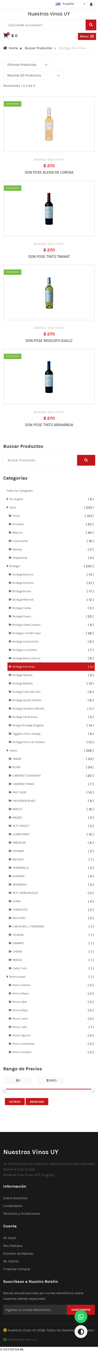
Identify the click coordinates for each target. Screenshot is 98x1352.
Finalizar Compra (16, 1269)
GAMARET (18, 943)
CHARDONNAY (21, 834)
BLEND (16, 767)
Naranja (17, 549)
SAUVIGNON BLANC (24, 800)
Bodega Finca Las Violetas (29, 742)
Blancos (18, 532)
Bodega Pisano (22, 616)
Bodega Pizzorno (23, 582)
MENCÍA (17, 960)
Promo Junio (20, 1018)
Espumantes (20, 541)
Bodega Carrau (22, 608)
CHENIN (17, 951)
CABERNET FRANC (23, 784)
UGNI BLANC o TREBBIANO (28, 926)
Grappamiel (20, 557)
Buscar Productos (38, 48)
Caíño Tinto (20, 968)
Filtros (14, 1102)
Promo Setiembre (23, 1043)
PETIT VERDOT (21, 825)
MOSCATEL (19, 918)
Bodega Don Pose (24, 666)
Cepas (13, 750)
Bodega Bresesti (23, 574)
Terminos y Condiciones (21, 1213)
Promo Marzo (21, 993)
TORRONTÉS (20, 909)
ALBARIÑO (19, 876)
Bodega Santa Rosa (25, 717)
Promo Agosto (22, 1035)
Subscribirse (80, 1309)
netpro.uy (30, 1339)
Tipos (12, 507)
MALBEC (18, 817)
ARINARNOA (19, 884)
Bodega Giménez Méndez (29, 708)
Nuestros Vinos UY (22, 1330)
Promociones (17, 976)
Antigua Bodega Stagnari (28, 725)
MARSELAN (19, 842)
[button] (87, 36)
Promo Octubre (22, 1052)
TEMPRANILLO (21, 867)
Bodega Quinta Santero (27, 700)
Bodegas (14, 566)
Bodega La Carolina (25, 650)
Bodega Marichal (23, 599)
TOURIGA (18, 934)
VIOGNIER (18, 851)
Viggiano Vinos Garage (27, 733)
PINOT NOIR (19, 792)
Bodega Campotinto (25, 641)
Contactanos (12, 1206)
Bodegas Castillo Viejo (27, 633)
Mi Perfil (9, 1238)
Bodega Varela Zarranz (27, 624)
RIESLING (18, 859)
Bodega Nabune (22, 675)
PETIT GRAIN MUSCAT (25, 893)
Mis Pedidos (12, 1246)
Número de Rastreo (18, 1253)
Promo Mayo (20, 1010)
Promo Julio (20, 1027)
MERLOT (18, 809)
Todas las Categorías (19, 490)
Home (10, 48)
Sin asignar (16, 499)
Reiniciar (37, 1102)
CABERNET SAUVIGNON (27, 775)
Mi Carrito (11, 1261)
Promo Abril (20, 1001)
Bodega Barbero (23, 683)
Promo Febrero (22, 985)
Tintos (16, 515)
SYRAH (17, 901)
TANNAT (17, 758)
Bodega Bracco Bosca (26, 658)
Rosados (18, 524)
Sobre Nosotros (15, 1198)
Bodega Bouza (22, 591)
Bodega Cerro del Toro (27, 691)
